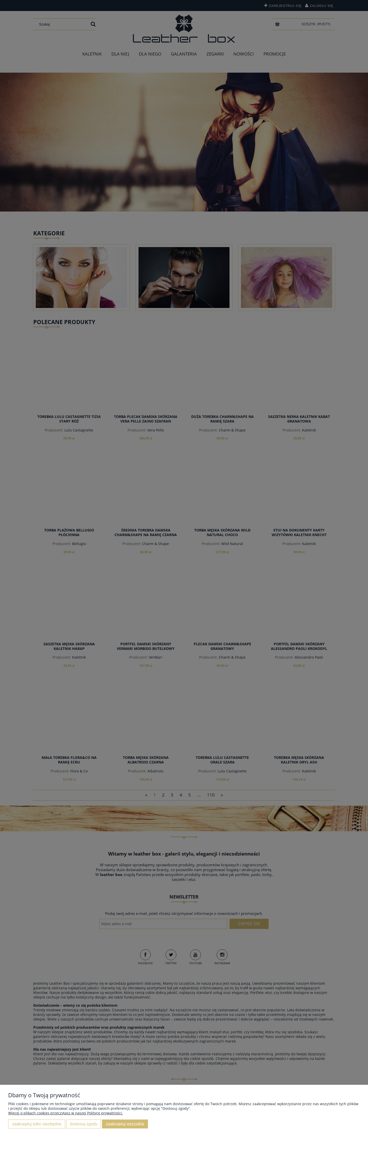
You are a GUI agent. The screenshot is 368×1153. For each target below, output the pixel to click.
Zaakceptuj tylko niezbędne (36, 1124)
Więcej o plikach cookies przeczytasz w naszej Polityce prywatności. (65, 1113)
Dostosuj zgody (83, 1124)
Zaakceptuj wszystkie (125, 1124)
